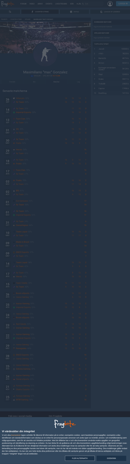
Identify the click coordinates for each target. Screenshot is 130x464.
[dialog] (65, 440)
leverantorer (16, 435)
